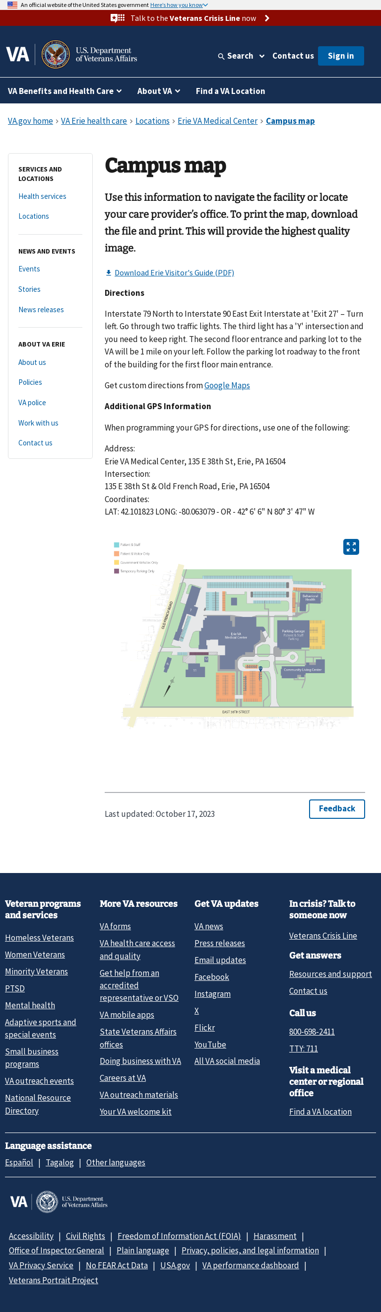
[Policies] (50, 382)
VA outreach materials (139, 1094)
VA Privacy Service (41, 1265)
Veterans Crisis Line (323, 935)
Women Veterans (35, 954)
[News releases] (50, 310)
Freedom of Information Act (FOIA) (179, 1235)
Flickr (204, 1027)
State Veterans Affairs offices (138, 1038)
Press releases (219, 943)
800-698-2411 (312, 1031)
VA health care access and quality (137, 949)
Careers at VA (123, 1077)
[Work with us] (50, 423)
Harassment (275, 1235)
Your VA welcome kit (136, 1111)
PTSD (15, 988)
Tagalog (60, 1162)
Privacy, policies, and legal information (250, 1250)
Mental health (30, 1005)
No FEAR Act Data (117, 1265)
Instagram (212, 993)
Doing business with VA (140, 1060)
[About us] (50, 362)
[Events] (50, 269)
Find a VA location (320, 1111)
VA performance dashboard (250, 1265)
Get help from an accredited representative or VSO (139, 985)
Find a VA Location (230, 91)
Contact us (293, 55)
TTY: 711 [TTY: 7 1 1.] (303, 1048)
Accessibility (31, 1235)
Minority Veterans (36, 971)
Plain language (143, 1250)
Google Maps (227, 385)
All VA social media (227, 1060)
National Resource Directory (38, 1104)
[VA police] (50, 403)
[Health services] (50, 196)
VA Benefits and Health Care (61, 91)
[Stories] (50, 289)
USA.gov (175, 1265)
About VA (154, 91)
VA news (208, 926)
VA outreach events (39, 1080)
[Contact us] (50, 443)
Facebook (211, 976)
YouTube (210, 1044)
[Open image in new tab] (351, 547)
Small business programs (32, 1057)
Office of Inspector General (56, 1250)
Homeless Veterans (39, 937)
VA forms (115, 926)
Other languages (115, 1162)
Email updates (220, 960)
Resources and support (330, 973)
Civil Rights (85, 1235)
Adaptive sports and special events (40, 1028)
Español (19, 1162)
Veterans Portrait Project (53, 1280)
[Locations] (50, 216)
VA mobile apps (127, 1014)
